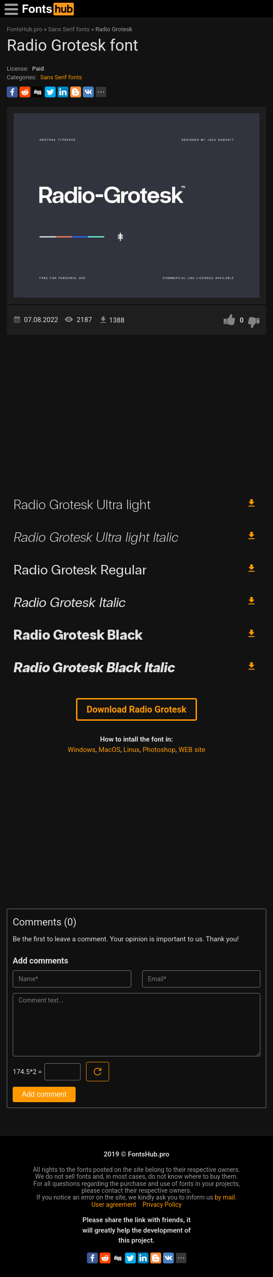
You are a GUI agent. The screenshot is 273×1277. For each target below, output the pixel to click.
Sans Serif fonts (61, 77)
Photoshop (159, 750)
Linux (132, 750)
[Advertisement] (136, 411)
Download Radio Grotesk (136, 709)
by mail (225, 1197)
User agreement (113, 1204)
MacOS (109, 750)
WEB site (191, 750)
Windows (82, 750)
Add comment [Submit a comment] (44, 1094)
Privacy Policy (162, 1204)
